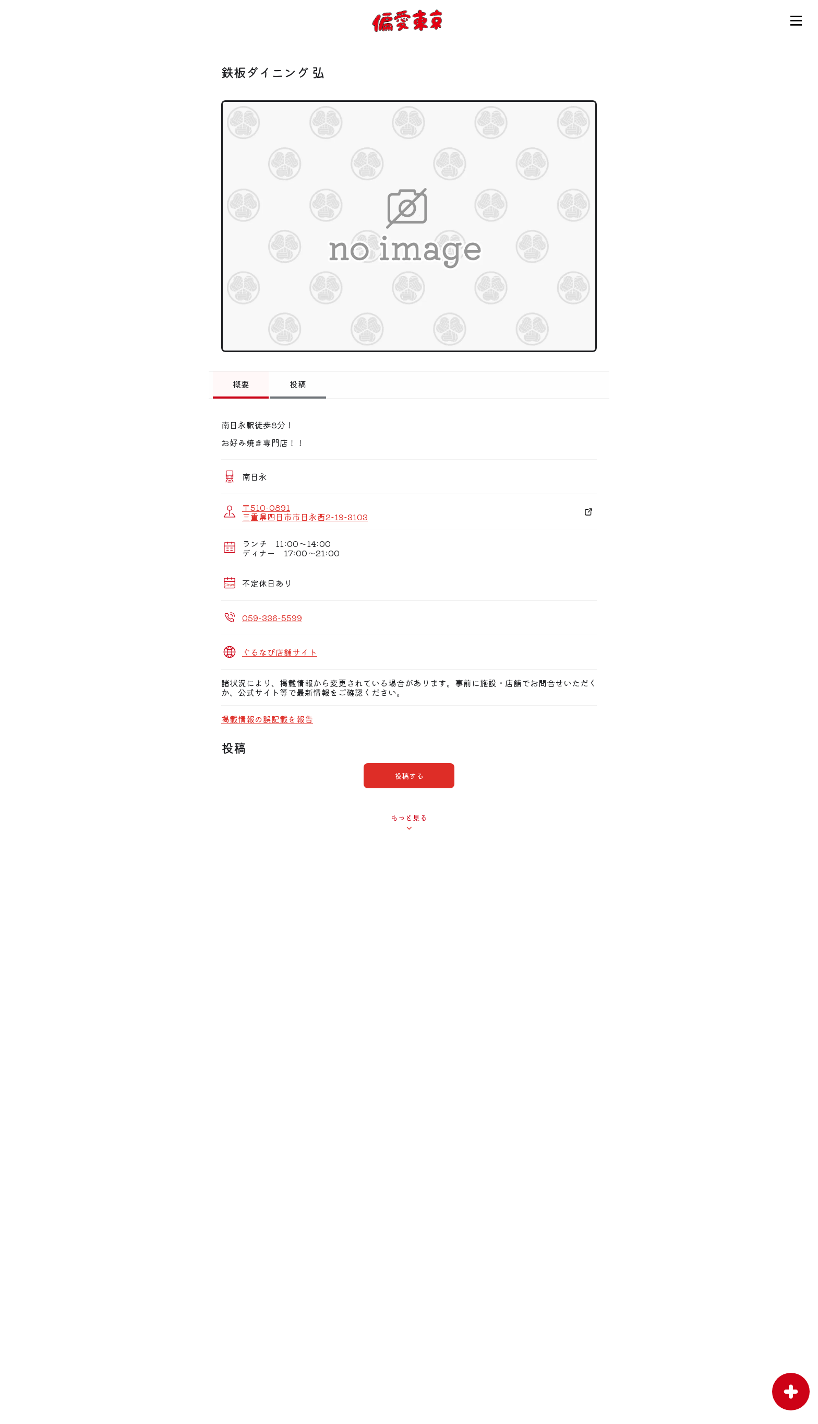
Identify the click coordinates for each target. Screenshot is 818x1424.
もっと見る (409, 817)
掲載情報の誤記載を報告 (267, 719)
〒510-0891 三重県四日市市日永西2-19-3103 (305, 512)
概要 (241, 384)
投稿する (409, 776)
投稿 (298, 384)
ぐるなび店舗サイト (279, 652)
